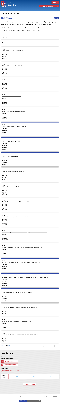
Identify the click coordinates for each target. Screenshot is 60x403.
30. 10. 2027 (5, 239)
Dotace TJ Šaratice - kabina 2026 (10, 186)
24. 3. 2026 (4, 296)
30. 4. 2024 (4, 325)
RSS (56, 18)
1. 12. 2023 (4, 266)
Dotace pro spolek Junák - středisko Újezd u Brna (14, 111)
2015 (13, 30)
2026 (38, 30)
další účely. (55, 396)
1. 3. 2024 (4, 54)
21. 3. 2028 (4, 224)
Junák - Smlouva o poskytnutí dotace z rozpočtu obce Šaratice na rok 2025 (20, 217)
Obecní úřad (8, 13)
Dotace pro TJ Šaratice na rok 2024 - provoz (13, 171)
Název (3, 33)
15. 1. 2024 (4, 251)
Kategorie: (3, 30)
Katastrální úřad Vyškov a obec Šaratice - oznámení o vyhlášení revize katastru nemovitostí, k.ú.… (25, 232)
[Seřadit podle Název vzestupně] (5, 33)
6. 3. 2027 (4, 119)
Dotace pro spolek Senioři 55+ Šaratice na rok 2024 (15, 126)
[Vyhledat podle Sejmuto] (30, 45)
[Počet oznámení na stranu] (56, 346)
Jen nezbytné (30, 400)
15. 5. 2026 (4, 209)
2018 (18, 30)
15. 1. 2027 (4, 255)
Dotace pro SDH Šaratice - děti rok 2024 (12, 96)
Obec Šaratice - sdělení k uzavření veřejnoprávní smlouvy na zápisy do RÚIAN (21, 334)
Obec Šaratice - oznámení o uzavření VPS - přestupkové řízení (17, 321)
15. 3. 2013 (4, 338)
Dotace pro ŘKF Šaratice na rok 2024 (11, 81)
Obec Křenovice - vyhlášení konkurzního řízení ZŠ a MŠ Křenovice (18, 292)
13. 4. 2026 (4, 205)
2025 (33, 30)
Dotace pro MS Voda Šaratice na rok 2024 (12, 50)
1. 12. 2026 (4, 270)
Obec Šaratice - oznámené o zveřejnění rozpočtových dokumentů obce (19, 307)
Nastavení (38, 400)
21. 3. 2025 (4, 220)
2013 (9, 30)
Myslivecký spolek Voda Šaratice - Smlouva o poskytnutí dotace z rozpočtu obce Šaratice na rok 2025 (26, 277)
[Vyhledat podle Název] (30, 36)
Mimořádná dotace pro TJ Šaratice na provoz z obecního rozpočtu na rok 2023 (21, 262)
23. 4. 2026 (4, 300)
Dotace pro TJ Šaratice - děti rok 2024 (12, 156)
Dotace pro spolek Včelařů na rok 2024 (12, 141)
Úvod (2, 13)
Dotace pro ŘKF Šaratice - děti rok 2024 (12, 65)
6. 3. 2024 (4, 115)
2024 (28, 30)
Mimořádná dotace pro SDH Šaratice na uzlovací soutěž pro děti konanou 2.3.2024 (22, 247)
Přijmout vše (22, 400)
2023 (23, 30)
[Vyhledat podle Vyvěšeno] (30, 40)
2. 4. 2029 (4, 194)
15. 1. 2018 (4, 311)
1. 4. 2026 (4, 190)
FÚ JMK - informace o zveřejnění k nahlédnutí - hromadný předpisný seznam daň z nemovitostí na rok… (27, 201)
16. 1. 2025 (4, 236)
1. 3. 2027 (4, 58)
